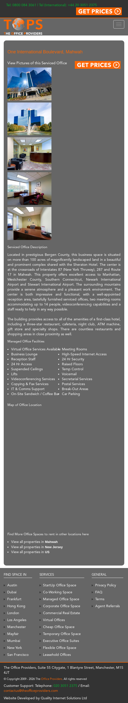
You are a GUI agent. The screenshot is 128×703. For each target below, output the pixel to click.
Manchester (16, 627)
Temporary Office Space (62, 634)
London (13, 613)
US (47, 552)
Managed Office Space (61, 599)
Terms (99, 599)
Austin (12, 585)
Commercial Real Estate (61, 613)
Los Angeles (16, 620)
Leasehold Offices (57, 655)
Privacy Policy (105, 585)
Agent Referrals (107, 606)
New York (14, 648)
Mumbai (13, 641)
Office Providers (51, 679)
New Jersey (54, 547)
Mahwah (51, 542)
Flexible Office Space (59, 648)
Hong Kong (16, 606)
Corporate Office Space (61, 606)
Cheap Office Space (59, 627)
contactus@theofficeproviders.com (31, 691)
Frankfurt (14, 599)
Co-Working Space (57, 592)
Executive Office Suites (61, 641)
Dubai (11, 592)
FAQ (98, 592)
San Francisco (18, 655)
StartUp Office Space (59, 585)
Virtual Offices (54, 620)
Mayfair (13, 634)
